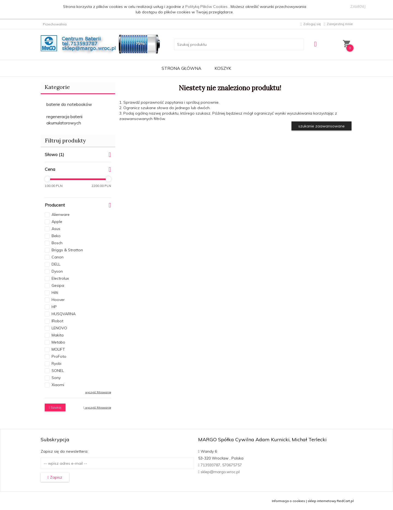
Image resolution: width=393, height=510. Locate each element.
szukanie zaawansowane (321, 126)
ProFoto (59, 356)
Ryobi (56, 363)
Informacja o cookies (288, 501)
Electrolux (60, 278)
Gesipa (58, 285)
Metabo (58, 342)
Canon (58, 257)
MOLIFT (58, 349)
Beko (56, 235)
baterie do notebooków (69, 104)
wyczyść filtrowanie (98, 392)
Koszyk (223, 68)
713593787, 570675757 (220, 465)
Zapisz (54, 477)
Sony (56, 377)
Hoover (58, 299)
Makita (58, 335)
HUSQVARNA (64, 313)
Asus (56, 228)
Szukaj (55, 407)
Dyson (57, 271)
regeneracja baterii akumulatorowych (64, 120)
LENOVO (59, 328)
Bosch (57, 242)
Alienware (61, 214)
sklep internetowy (322, 501)
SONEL (58, 370)
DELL (56, 264)
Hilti (55, 292)
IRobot (57, 320)
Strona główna (181, 68)
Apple (57, 221)
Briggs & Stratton (67, 249)
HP (54, 306)
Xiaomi (58, 384)
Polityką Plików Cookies (207, 6)
